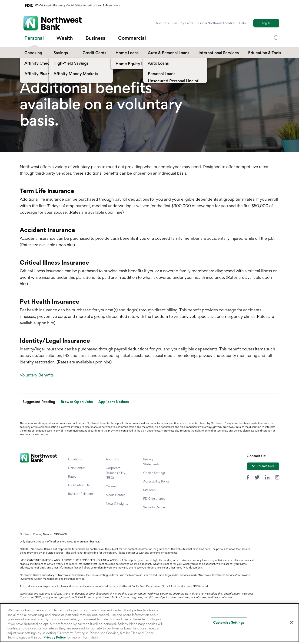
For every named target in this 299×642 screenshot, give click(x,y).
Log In (266, 23)
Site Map (149, 490)
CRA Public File (79, 485)
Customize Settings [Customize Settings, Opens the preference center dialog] (228, 622)
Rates (72, 476)
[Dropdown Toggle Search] (276, 38)
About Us (162, 23)
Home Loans (127, 52)
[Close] (291, 622)
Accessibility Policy (156, 481)
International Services (219, 52)
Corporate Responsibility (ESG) (115, 472)
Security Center (184, 23)
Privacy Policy (54, 637)
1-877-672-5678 (264, 466)
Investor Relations (80, 494)
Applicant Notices (113, 401)
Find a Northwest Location (217, 23)
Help (242, 23)
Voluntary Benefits (37, 375)
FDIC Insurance (154, 498)
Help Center (76, 468)
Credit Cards (94, 52)
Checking (33, 52)
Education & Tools (264, 52)
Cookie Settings (154, 473)
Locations (75, 459)
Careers (111, 486)
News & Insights (117, 503)
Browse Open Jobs (77, 401)
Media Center (115, 495)
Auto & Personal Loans (168, 52)
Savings (60, 52)
